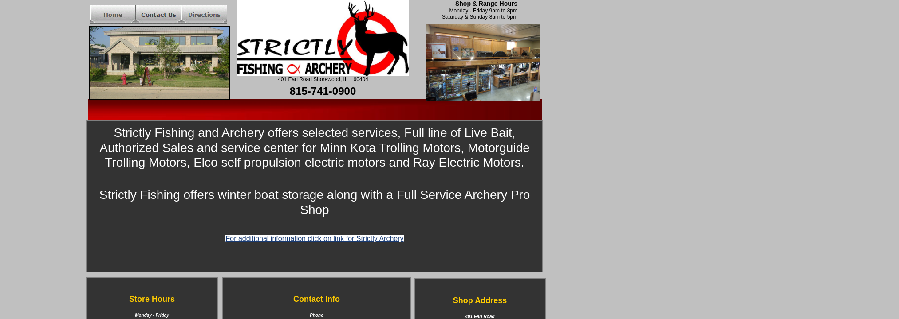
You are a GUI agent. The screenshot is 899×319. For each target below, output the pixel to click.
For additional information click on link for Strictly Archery (314, 238)
